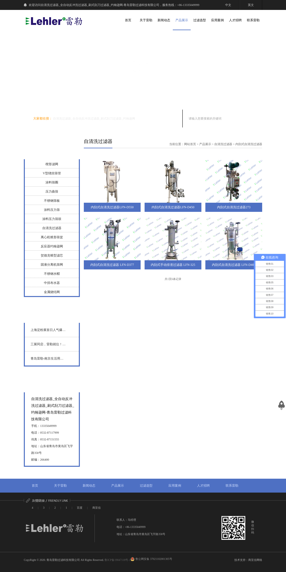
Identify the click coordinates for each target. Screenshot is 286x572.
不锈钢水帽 (52, 273)
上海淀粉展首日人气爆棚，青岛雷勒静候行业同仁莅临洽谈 (48, 332)
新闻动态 (163, 20)
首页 (128, 20)
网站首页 (190, 144)
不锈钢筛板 (52, 200)
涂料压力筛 (52, 209)
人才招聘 (235, 20)
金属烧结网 (52, 292)
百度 (79, 507)
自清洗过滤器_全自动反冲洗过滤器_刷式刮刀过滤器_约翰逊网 (94, 118)
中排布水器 (52, 283)
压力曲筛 (51, 191)
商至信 (96, 507)
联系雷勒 (253, 20)
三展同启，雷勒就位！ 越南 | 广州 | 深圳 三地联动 (47, 346)
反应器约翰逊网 (52, 246)
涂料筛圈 (51, 182)
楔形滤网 (51, 164)
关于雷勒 (146, 20)
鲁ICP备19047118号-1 (117, 559)
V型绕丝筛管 (52, 173)
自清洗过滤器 (51, 228)
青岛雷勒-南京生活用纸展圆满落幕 (47, 361)
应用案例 (217, 20)
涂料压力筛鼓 (51, 219)
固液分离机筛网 (52, 264)
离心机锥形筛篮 (52, 237)
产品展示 (181, 20)
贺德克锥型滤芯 (52, 255)
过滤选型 (199, 20)
